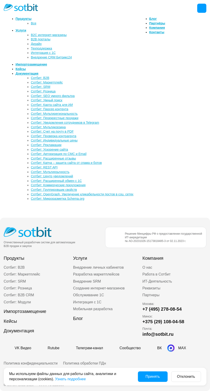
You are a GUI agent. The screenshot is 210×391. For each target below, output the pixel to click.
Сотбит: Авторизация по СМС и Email (58, 154)
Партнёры (157, 23)
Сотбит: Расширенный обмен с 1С (56, 181)
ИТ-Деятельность (157, 281)
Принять (153, 376)
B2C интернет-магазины (49, 35)
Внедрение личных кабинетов (98, 267)
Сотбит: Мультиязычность (50, 172)
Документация (27, 73)
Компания (157, 27)
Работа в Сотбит (156, 274)
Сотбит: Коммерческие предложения (58, 185)
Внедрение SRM (87, 281)
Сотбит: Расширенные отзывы (53, 158)
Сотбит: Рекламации (46, 145)
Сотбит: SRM (40, 87)
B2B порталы (40, 39)
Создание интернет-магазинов (99, 288)
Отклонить (186, 376)
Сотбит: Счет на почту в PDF (52, 131)
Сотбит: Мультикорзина (48, 127)
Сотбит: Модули (17, 302)
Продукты (24, 19)
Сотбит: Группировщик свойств (54, 190)
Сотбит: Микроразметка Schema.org (57, 198)
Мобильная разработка (93, 309)
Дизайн (36, 44)
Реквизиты (151, 288)
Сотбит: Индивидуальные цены (54, 140)
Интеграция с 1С (43, 53)
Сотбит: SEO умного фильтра (53, 96)
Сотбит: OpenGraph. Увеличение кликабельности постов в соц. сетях (82, 194)
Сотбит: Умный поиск (46, 100)
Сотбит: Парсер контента (49, 109)
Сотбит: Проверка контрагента (53, 136)
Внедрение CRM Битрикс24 (51, 57)
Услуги (21, 30)
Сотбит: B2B (40, 78)
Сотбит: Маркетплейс (47, 82)
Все (33, 23)
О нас (147, 267)
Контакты (156, 32)
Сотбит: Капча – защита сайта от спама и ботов (66, 163)
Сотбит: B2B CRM (19, 295)
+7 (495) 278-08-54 (162, 309)
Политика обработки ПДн (84, 363)
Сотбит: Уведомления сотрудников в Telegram (65, 122)
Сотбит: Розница (43, 91)
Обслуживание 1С (88, 295)
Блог (153, 19)
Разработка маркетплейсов (96, 274)
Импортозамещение (31, 64)
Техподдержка (41, 48)
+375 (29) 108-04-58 (163, 321)
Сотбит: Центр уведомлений (52, 176)
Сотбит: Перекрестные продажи (54, 118)
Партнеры (150, 295)
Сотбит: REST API (44, 167)
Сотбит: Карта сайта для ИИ (52, 105)
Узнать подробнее (70, 379)
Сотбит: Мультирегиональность (54, 113)
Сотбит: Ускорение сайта (49, 149)
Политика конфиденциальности (31, 363)
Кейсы (21, 69)
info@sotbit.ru (157, 334)
